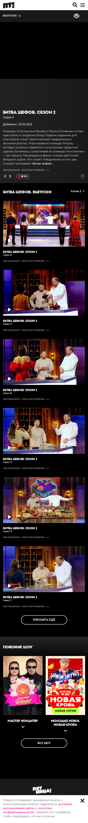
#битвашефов (11, 170)
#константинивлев (32, 170)
